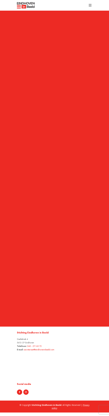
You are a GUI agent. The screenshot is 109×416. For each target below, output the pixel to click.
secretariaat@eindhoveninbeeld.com (39, 349)
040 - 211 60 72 (34, 346)
